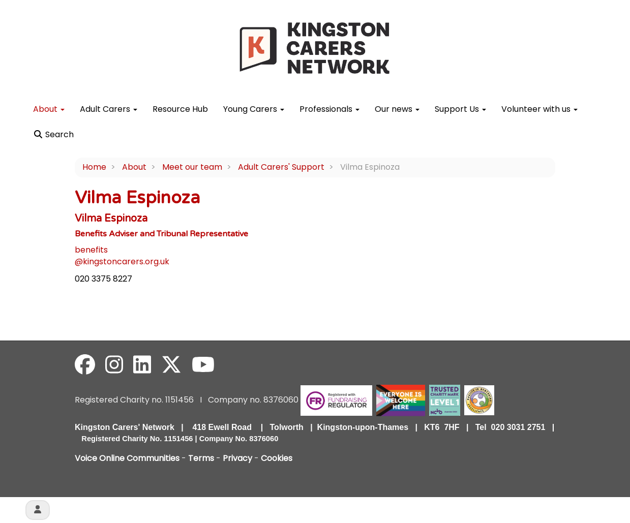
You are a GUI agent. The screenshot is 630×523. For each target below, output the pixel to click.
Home (94, 167)
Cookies (276, 458)
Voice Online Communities (127, 458)
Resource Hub (180, 109)
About (49, 109)
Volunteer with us (539, 109)
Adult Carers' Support (281, 167)
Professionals (329, 109)
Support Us (460, 109)
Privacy (237, 458)
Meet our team (192, 167)
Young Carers (253, 109)
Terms (201, 458)
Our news (397, 109)
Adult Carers (108, 109)
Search (53, 134)
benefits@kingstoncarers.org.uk (122, 255)
